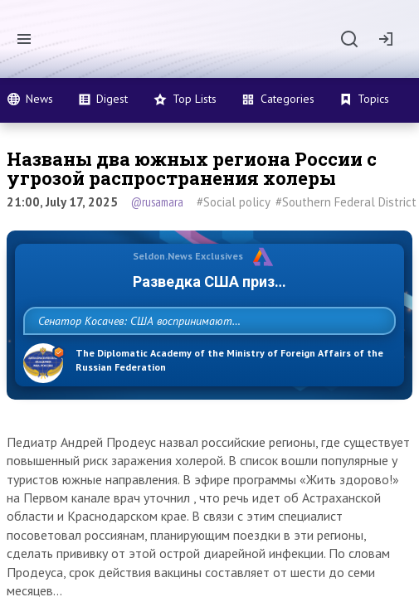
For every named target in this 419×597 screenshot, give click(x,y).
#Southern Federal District (346, 202)
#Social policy (233, 202)
